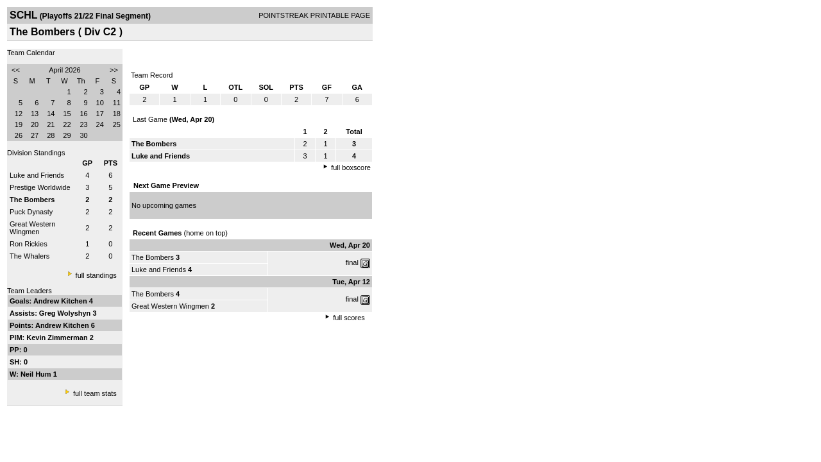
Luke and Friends (37, 175)
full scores (349, 317)
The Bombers (152, 257)
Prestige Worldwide (40, 187)
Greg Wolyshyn (66, 313)
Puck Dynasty (31, 212)
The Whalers (29, 256)
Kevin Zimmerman (57, 337)
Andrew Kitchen (61, 301)
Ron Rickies (28, 244)
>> (114, 70)
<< (16, 70)
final (352, 262)
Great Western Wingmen (32, 227)
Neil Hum (37, 374)
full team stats (95, 393)
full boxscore (351, 167)
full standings (96, 275)
